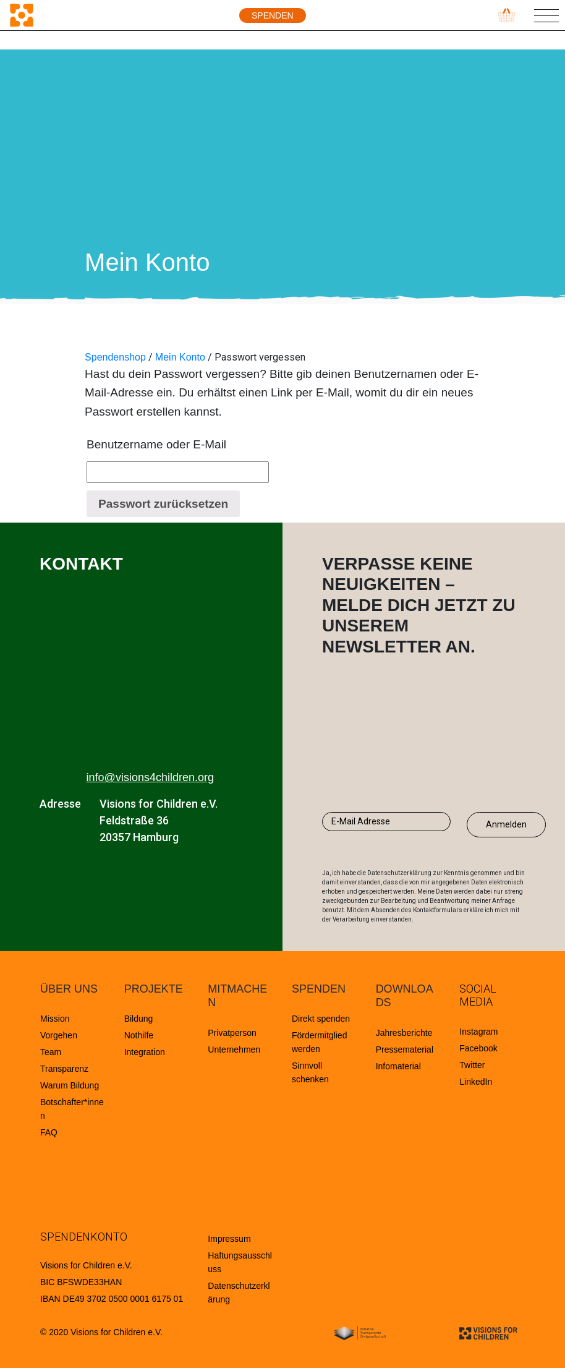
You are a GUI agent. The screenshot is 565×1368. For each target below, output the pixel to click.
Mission (54, 1019)
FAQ (48, 1132)
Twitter (472, 1065)
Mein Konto (180, 357)
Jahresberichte (404, 1033)
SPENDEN (319, 989)
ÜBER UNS (69, 989)
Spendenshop (115, 357)
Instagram (478, 1032)
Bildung (138, 1019)
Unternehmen (234, 1049)
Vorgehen (58, 1035)
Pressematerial (404, 1049)
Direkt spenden (321, 1019)
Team (50, 1052)
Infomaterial (398, 1066)
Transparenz (64, 1069)
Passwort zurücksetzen (163, 503)
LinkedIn (475, 1082)
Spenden (273, 15)
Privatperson (232, 1033)
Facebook (478, 1048)
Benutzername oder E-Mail (156, 444)
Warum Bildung (69, 1085)
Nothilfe (138, 1035)
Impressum (229, 1239)
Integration (144, 1052)
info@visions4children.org (150, 777)
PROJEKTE (153, 989)
